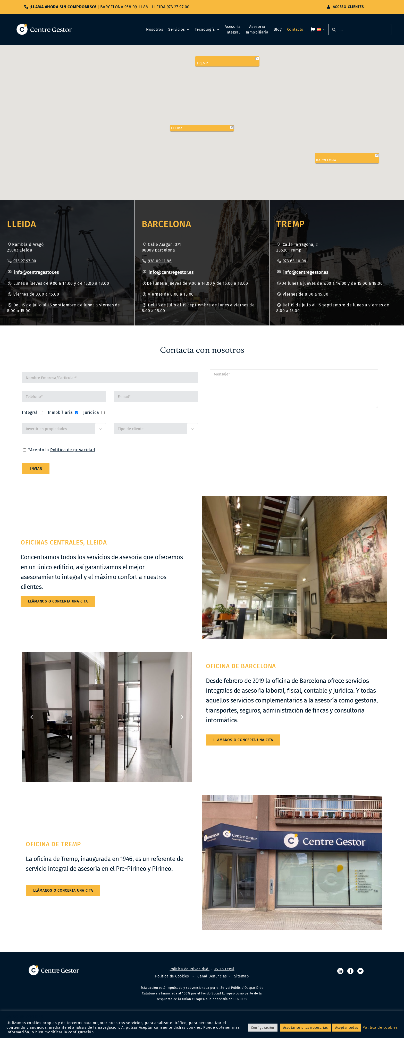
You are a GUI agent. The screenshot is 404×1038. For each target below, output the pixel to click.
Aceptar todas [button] (346, 1027)
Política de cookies (380, 1027)
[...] (359, 29)
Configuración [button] (262, 1027)
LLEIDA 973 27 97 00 (171, 6)
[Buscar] (333, 29)
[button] (202, 114)
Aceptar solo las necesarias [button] (305, 1027)
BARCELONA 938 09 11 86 (124, 6)
